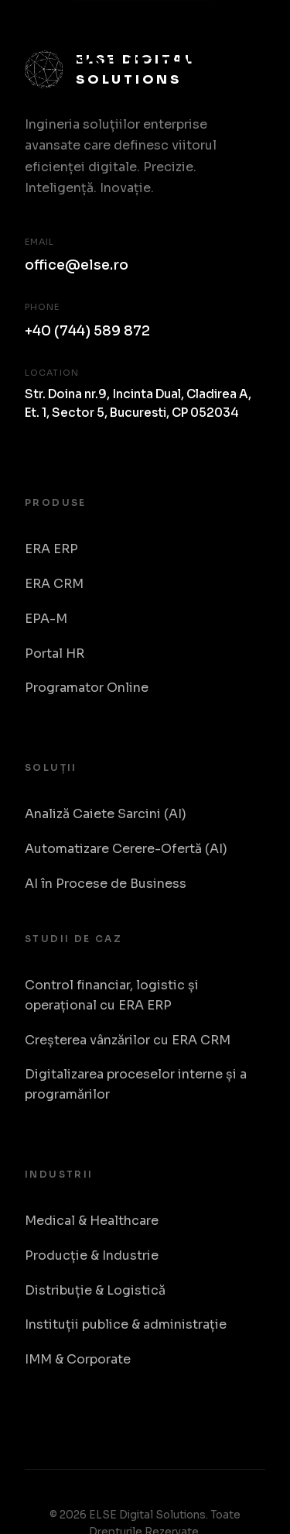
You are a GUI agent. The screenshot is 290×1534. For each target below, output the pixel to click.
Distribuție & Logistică (95, 1290)
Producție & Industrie (92, 1255)
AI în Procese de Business (105, 883)
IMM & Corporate (78, 1359)
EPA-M (46, 619)
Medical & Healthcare (92, 1220)
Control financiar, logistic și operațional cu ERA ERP (112, 995)
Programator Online (86, 687)
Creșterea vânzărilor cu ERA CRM (127, 1040)
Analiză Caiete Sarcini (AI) (105, 814)
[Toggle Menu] (248, 48)
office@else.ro (76, 264)
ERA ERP (51, 549)
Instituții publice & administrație (126, 1324)
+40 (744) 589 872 (87, 330)
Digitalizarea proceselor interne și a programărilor (136, 1084)
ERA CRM (54, 584)
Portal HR (54, 653)
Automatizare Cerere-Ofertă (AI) (126, 849)
